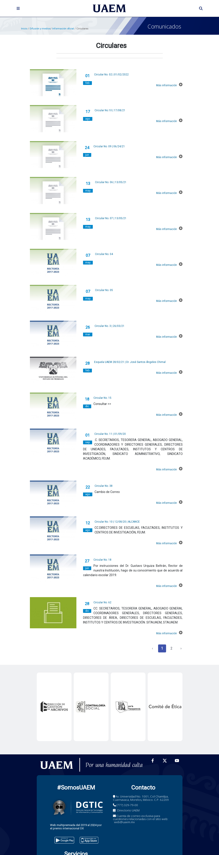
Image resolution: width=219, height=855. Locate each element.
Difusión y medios (40, 28)
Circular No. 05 (104, 290)
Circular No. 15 (102, 397)
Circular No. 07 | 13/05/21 (110, 218)
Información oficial (63, 28)
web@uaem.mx (124, 822)
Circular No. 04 (104, 254)
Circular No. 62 (102, 602)
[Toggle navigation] (18, 8)
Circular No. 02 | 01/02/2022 (111, 74)
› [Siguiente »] (181, 648)
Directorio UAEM (128, 810)
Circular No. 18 (102, 559)
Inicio (24, 28)
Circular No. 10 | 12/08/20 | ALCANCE (117, 521)
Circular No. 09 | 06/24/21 (109, 146)
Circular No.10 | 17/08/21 (110, 110)
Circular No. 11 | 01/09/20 (110, 433)
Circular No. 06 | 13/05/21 (110, 182)
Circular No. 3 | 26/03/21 (109, 326)
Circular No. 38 (103, 485)
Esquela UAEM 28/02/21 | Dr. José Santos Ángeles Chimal (130, 362)
